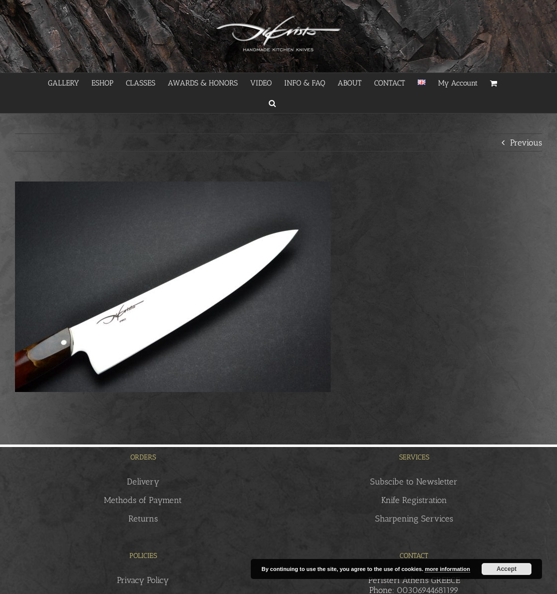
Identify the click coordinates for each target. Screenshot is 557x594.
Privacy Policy (143, 580)
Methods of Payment (143, 500)
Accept (507, 569)
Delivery (143, 481)
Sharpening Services (414, 519)
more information (447, 569)
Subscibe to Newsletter (414, 481)
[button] (272, 103)
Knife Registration (414, 500)
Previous (526, 143)
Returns (143, 519)
